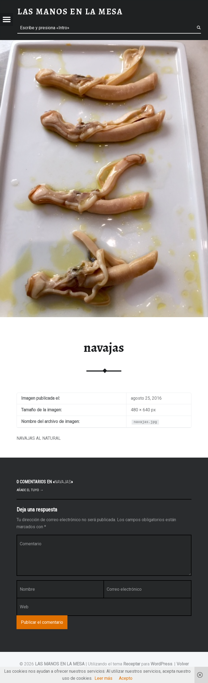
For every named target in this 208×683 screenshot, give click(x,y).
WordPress (161, 663)
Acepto (125, 678)
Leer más (103, 678)
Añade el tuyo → (30, 490)
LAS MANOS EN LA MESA (59, 663)
